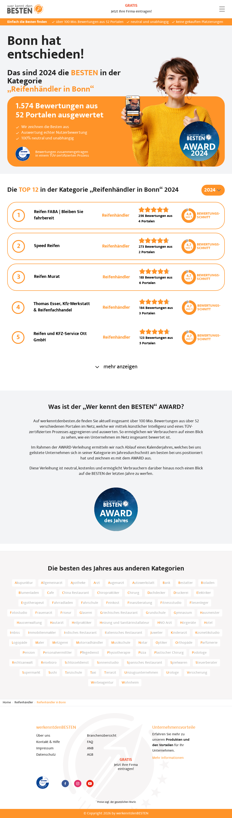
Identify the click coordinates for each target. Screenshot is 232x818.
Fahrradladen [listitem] (62, 603)
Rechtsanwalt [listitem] (22, 663)
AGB (90, 755)
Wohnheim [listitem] (130, 682)
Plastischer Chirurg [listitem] (169, 653)
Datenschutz (46, 755)
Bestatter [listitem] (185, 583)
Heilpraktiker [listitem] (82, 623)
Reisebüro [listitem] (49, 663)
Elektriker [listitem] (203, 593)
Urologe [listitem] (172, 673)
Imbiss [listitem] (15, 633)
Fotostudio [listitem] (18, 613)
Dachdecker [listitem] (156, 593)
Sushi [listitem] (52, 673)
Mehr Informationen (168, 758)
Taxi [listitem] (93, 673)
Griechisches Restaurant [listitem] (119, 613)
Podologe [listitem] (199, 653)
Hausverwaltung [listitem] (29, 623)
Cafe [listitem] (50, 593)
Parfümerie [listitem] (209, 643)
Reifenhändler (23, 702)
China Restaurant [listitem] (75, 593)
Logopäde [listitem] (19, 643)
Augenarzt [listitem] (116, 583)
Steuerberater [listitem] (206, 663)
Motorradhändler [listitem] (89, 643)
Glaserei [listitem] (86, 613)
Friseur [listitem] (65, 613)
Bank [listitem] (166, 583)
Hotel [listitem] (208, 623)
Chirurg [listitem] (133, 593)
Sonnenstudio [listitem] (108, 663)
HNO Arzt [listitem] (164, 623)
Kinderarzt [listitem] (179, 633)
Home (7, 702)
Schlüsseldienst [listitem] (77, 663)
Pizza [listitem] (142, 653)
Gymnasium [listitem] (183, 613)
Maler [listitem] (39, 643)
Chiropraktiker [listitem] (108, 593)
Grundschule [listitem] (156, 613)
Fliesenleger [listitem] (199, 603)
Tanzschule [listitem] (73, 673)
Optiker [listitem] (161, 643)
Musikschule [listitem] (120, 643)
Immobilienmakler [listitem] (42, 633)
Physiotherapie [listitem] (118, 653)
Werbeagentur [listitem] (102, 682)
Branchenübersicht (101, 736)
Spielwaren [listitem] (178, 663)
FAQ (90, 742)
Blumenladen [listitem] (29, 593)
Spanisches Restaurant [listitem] (144, 663)
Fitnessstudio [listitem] (170, 603)
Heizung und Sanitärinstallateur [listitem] (124, 623)
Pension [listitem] (29, 653)
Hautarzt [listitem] (57, 623)
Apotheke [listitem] (78, 583)
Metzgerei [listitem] (60, 643)
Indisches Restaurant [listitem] (80, 633)
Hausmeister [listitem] (210, 613)
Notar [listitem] (142, 643)
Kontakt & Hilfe (48, 742)
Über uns (43, 736)
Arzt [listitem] (97, 583)
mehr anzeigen (116, 367)
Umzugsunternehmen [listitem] (141, 673)
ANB (90, 748)
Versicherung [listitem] (197, 673)
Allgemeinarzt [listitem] (52, 583)
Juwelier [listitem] (156, 633)
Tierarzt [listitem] (110, 673)
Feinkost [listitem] (112, 603)
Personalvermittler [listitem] (57, 653)
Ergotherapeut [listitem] (32, 603)
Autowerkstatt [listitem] (143, 583)
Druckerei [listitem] (181, 593)
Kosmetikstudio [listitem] (207, 633)
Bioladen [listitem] (208, 583)
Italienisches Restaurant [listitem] (123, 633)
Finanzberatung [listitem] (140, 603)
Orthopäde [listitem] (183, 643)
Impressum (44, 748)
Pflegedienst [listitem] (89, 653)
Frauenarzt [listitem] (43, 613)
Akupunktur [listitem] (24, 583)
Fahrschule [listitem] (89, 603)
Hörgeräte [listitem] (188, 623)
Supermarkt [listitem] (31, 673)
